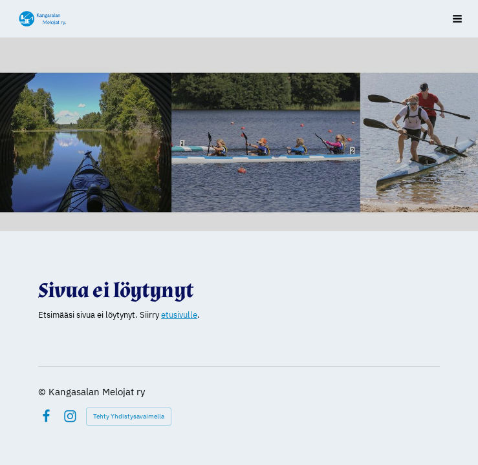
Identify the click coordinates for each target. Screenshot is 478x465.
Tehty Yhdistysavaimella (128, 416)
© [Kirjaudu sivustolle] (43, 392)
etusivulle (179, 314)
